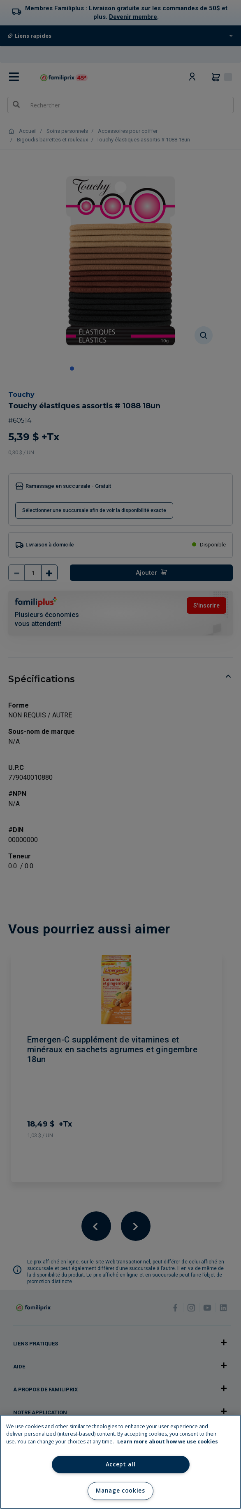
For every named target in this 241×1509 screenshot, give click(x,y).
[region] (120, 1462)
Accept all (121, 1464)
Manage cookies (120, 1490)
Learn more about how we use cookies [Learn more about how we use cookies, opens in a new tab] (167, 1441)
